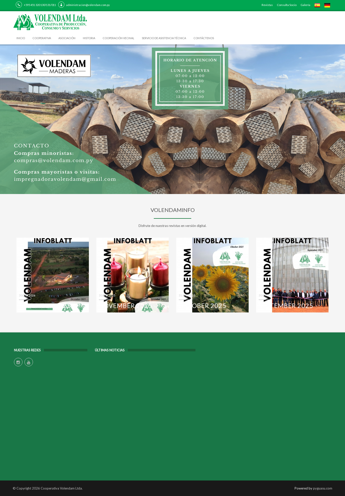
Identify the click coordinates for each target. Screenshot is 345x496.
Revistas (267, 5)
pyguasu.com (322, 488)
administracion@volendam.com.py (88, 4)
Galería (305, 5)
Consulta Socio (287, 5)
